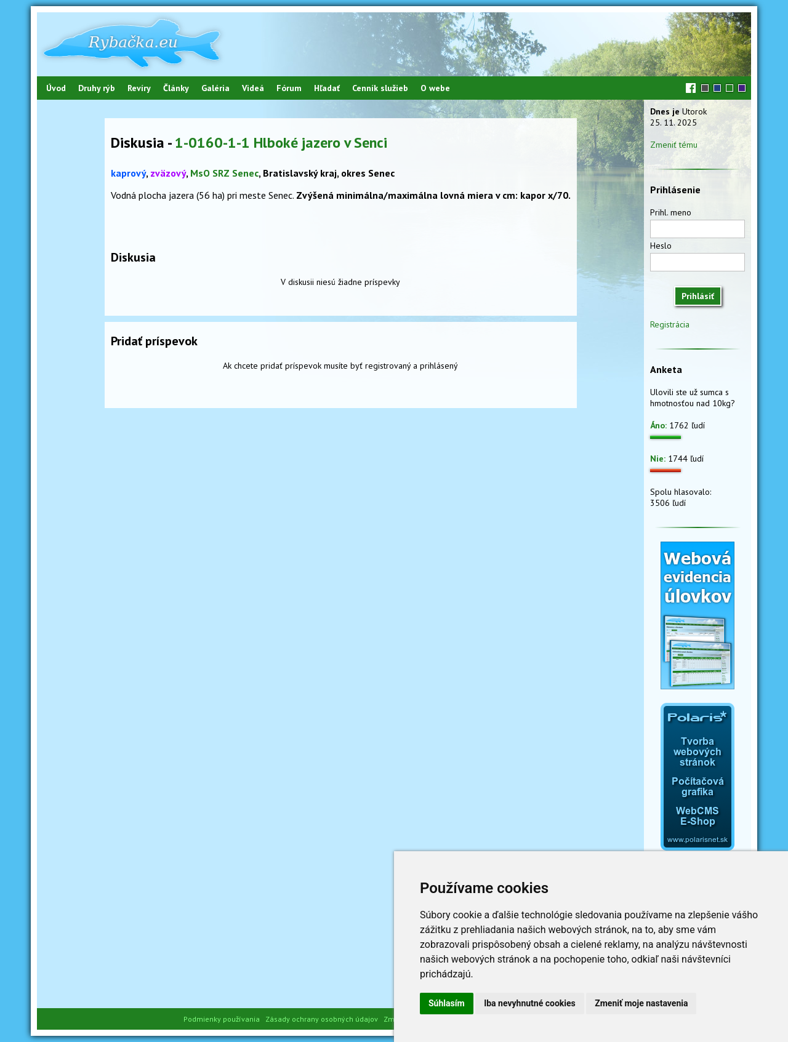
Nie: (657, 458)
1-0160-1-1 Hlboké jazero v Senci (281, 142)
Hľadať (327, 88)
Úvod (56, 88)
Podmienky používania (221, 1019)
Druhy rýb (96, 88)
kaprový (128, 173)
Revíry (139, 88)
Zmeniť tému (674, 144)
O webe (435, 88)
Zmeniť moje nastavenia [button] (641, 1003)
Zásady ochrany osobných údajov (321, 1019)
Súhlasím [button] (446, 1003)
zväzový (168, 173)
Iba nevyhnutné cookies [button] (530, 1003)
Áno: (658, 425)
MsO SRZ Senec (224, 173)
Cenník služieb (380, 88)
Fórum (289, 88)
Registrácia (670, 324)
